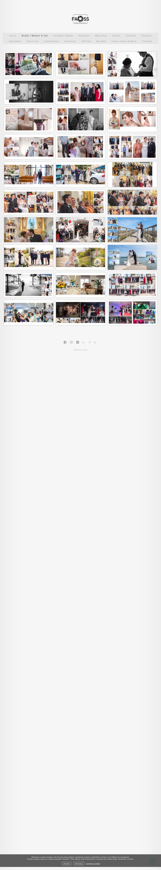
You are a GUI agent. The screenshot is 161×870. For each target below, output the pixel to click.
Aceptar (66, 864)
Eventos (131, 35)
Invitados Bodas (63, 35)
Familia (116, 35)
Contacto (70, 41)
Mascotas (101, 35)
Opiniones (15, 41)
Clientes (146, 35)
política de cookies (80, 350)
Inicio (12, 35)
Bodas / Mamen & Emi (35, 35)
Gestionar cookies (93, 864)
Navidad (101, 41)
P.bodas (147, 41)
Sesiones (84, 35)
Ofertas (86, 41)
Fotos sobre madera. (124, 41)
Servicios (33, 41)
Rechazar (79, 864)
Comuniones (51, 41)
